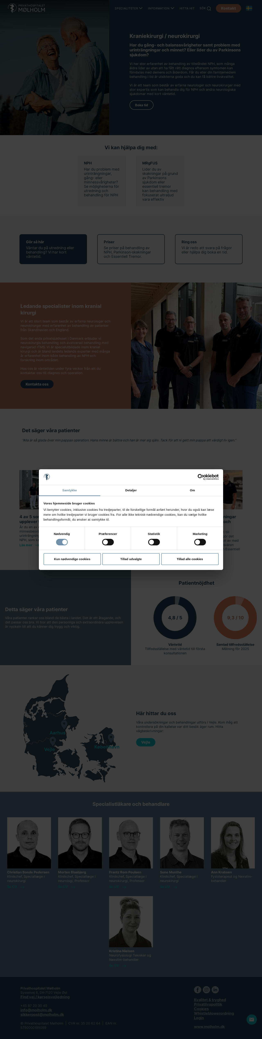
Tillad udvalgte (131, 559)
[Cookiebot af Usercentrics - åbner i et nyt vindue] (201, 477)
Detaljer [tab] (131, 490)
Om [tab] (192, 490)
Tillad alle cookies (190, 559)
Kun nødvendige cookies (72, 559)
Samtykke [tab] (69, 490)
